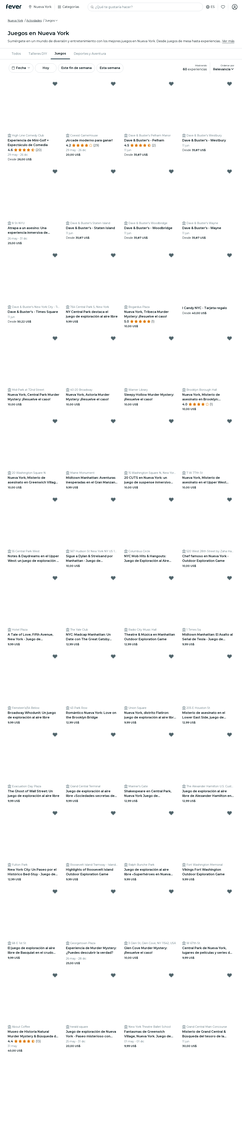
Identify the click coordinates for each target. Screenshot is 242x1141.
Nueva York (15, 20)
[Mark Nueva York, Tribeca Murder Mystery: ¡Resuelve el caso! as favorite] (171, 255)
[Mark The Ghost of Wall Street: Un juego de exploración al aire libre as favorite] (54, 734)
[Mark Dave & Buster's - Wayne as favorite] (229, 171)
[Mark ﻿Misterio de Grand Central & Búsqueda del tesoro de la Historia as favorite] (229, 975)
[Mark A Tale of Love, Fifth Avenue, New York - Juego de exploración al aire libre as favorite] (54, 578)
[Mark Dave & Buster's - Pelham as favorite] (171, 83)
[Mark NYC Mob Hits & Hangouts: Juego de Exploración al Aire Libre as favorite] (171, 499)
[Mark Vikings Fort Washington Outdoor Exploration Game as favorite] (229, 813)
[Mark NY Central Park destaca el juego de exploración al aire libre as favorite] (113, 255)
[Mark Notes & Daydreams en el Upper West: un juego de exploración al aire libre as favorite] (54, 499)
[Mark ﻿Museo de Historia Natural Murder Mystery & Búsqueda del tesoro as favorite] (54, 975)
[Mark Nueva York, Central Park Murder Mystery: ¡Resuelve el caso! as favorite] (54, 338)
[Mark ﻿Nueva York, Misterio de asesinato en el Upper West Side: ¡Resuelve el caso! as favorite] (229, 421)
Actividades (34, 20)
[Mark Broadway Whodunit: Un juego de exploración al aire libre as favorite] (54, 656)
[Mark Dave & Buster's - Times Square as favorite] (54, 255)
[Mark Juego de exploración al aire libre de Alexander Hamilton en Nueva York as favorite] (229, 734)
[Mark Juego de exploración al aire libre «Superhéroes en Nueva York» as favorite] (171, 813)
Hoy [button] (46, 68)
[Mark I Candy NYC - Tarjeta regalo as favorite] (229, 255)
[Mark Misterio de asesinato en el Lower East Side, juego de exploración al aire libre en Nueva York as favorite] (229, 656)
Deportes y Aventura (90, 53)
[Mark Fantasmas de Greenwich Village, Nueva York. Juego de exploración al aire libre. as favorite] (171, 975)
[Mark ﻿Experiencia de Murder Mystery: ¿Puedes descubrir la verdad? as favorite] (113, 891)
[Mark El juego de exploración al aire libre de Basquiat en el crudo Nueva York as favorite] (54, 891)
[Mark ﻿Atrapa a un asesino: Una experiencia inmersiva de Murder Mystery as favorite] (54, 171)
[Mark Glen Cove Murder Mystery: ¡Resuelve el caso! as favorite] (171, 891)
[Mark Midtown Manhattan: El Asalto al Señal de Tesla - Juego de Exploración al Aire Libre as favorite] (229, 578)
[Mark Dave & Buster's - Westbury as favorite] (229, 83)
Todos (16, 53)
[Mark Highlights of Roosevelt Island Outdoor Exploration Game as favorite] (113, 813)
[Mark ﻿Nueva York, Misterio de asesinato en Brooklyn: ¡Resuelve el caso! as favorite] (229, 338)
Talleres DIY (37, 53)
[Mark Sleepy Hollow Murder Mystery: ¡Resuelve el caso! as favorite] (171, 338)
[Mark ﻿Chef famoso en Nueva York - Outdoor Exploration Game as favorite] (229, 499)
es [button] (210, 7)
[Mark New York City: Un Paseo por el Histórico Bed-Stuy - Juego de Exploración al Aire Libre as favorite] (54, 813)
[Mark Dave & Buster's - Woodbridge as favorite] (171, 171)
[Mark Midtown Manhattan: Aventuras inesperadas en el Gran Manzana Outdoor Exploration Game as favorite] (113, 421)
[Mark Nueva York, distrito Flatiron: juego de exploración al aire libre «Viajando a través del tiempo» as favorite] (171, 656)
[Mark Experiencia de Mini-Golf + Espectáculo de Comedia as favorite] (54, 83)
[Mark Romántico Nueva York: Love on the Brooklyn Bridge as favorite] (113, 656)
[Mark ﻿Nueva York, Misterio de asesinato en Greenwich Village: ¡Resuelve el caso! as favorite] (54, 421)
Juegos (60, 53)
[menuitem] (16, 53)
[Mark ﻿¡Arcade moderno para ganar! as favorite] (113, 83)
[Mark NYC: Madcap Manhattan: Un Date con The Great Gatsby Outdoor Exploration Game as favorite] (113, 578)
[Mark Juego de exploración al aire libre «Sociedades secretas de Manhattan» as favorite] (113, 734)
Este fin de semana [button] (76, 68)
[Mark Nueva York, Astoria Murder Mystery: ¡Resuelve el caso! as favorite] (113, 338)
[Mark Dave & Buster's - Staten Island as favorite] (113, 171)
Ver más (228, 41)
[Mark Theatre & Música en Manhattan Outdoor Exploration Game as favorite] (171, 578)
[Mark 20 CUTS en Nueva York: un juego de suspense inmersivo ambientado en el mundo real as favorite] (171, 421)
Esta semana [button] (110, 68)
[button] (51, 21)
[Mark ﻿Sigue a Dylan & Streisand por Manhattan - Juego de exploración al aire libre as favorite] (113, 499)
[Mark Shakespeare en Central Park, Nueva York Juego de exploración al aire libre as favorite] (171, 734)
